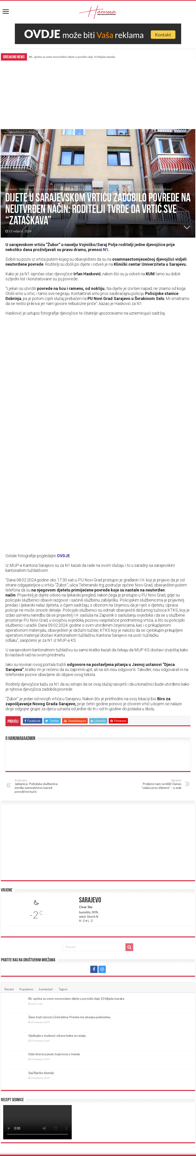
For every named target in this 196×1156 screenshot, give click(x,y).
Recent (9, 989)
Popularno (26, 989)
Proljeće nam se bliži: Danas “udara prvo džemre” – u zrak (158, 784)
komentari (46, 989)
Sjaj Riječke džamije (41, 1073)
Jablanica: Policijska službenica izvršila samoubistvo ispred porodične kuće (38, 786)
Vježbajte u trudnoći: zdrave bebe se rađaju (57, 1035)
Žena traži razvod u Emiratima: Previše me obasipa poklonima (69, 1017)
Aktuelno (25, 189)
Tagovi (62, 989)
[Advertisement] (98, 95)
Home (11, 189)
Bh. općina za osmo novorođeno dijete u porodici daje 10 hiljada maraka (72, 56)
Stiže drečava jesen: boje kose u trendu (54, 1054)
